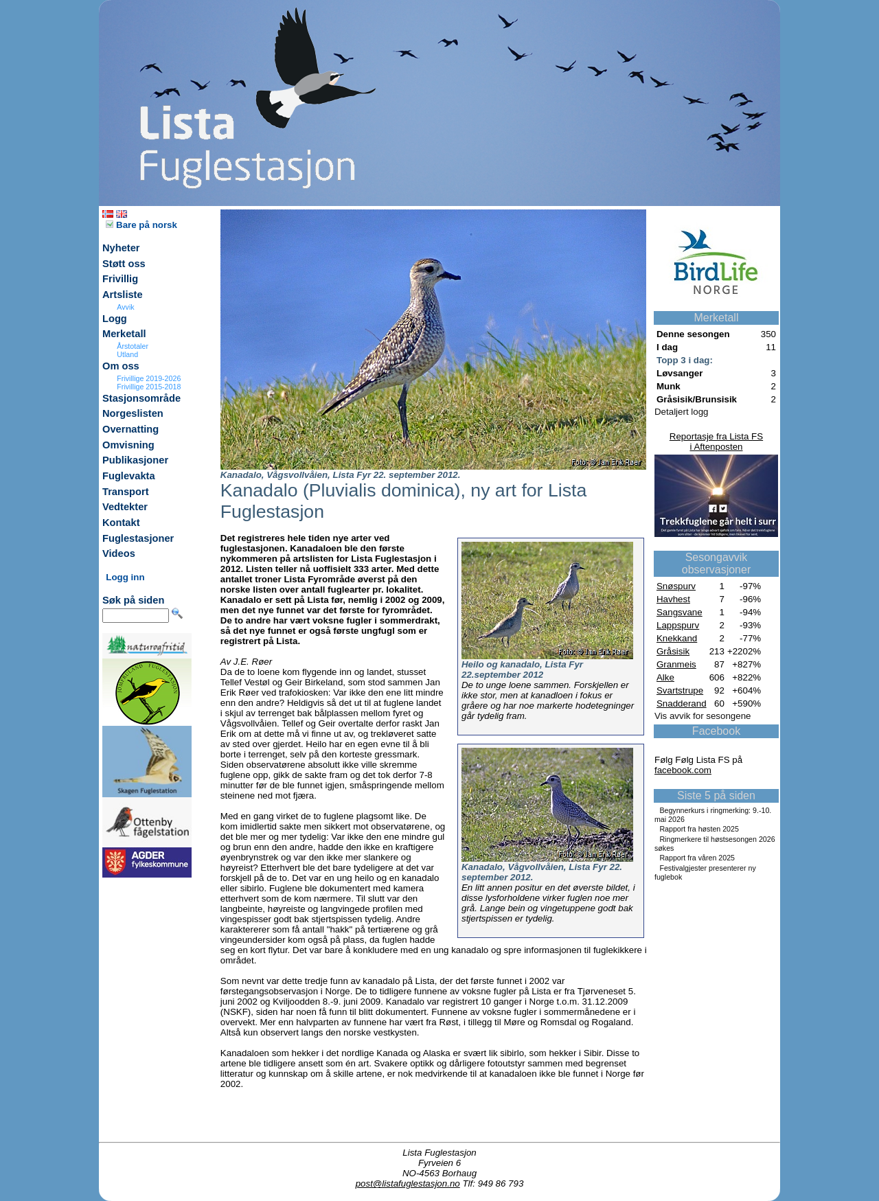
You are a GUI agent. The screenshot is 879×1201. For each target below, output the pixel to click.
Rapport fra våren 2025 (697, 858)
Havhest (673, 599)
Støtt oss (124, 263)
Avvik (125, 307)
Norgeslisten (132, 413)
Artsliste (122, 294)
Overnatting (130, 429)
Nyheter (121, 247)
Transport (125, 491)
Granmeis (676, 664)
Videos (118, 553)
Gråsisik (673, 651)
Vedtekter (125, 506)
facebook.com (682, 770)
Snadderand (682, 703)
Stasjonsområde (141, 398)
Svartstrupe (680, 690)
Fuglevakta (128, 475)
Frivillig (120, 278)
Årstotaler (132, 346)
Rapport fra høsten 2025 (699, 829)
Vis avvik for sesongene (702, 716)
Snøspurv (676, 586)
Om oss (120, 366)
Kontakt (121, 522)
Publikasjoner (135, 460)
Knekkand (677, 638)
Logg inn (125, 577)
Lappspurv (678, 625)
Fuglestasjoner (138, 538)
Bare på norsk (141, 225)
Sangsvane (680, 612)
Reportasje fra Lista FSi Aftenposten (716, 441)
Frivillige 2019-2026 (149, 378)
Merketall (124, 333)
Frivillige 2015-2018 (149, 386)
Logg (114, 318)
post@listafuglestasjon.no (408, 1183)
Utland (127, 354)
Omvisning (128, 444)
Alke (665, 677)
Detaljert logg (681, 412)
